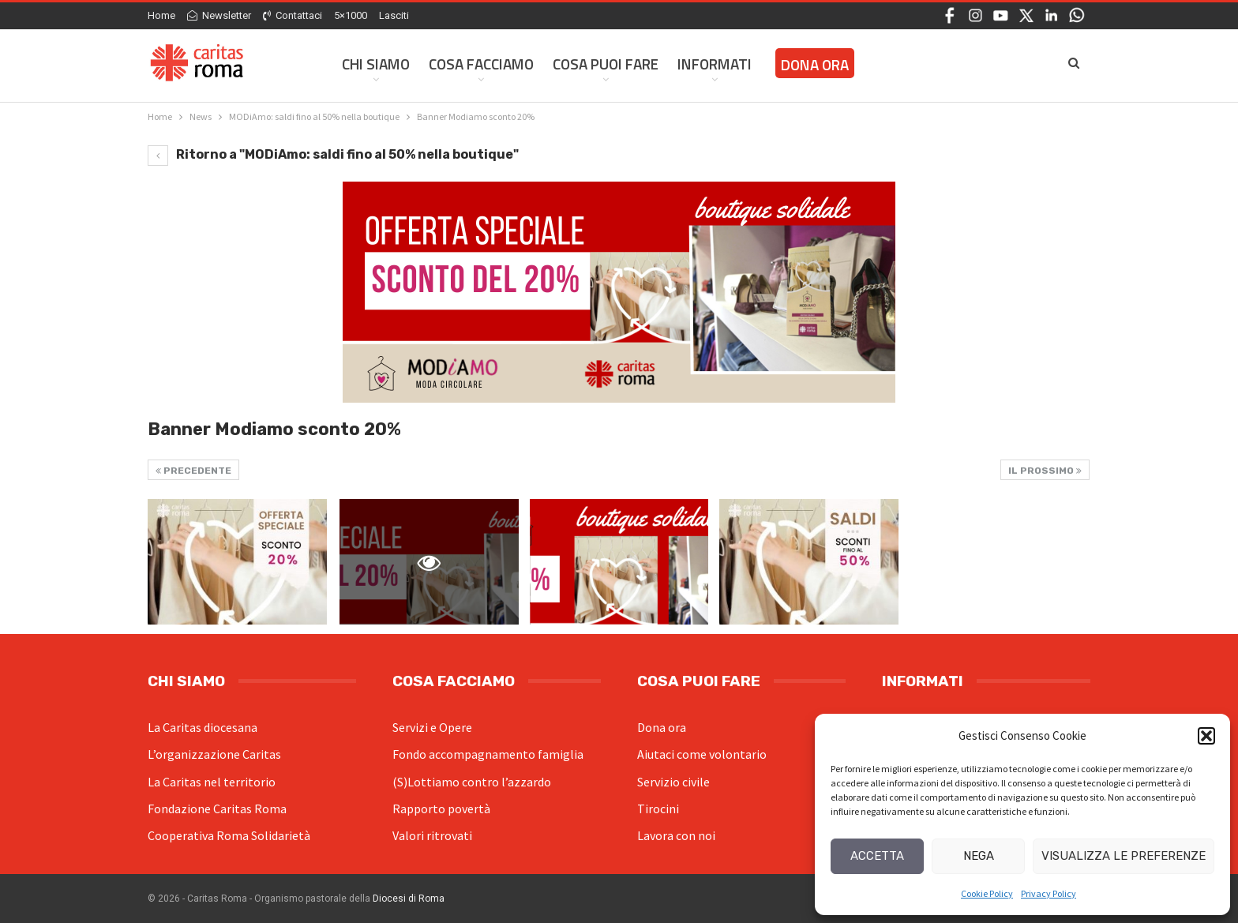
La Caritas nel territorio (212, 782)
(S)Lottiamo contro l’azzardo (471, 782)
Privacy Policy (1048, 893)
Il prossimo (1045, 470)
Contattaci (292, 15)
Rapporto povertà (441, 808)
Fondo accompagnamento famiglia (487, 754)
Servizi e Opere (432, 727)
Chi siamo (376, 63)
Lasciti (394, 15)
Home (161, 15)
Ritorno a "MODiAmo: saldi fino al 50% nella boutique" (333, 154)
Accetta (877, 856)
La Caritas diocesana (202, 727)
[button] (1206, 736)
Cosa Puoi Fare (605, 63)
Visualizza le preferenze (1123, 856)
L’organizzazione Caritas (214, 754)
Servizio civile (673, 782)
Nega (978, 856)
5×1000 (350, 15)
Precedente (193, 470)
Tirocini (658, 808)
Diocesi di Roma (409, 898)
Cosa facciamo (481, 63)
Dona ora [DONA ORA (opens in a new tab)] (815, 64)
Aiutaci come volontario (702, 754)
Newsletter (219, 15)
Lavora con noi (676, 835)
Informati (714, 63)
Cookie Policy (987, 893)
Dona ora (661, 727)
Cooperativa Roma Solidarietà (229, 835)
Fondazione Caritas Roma (217, 808)
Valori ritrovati (432, 835)
